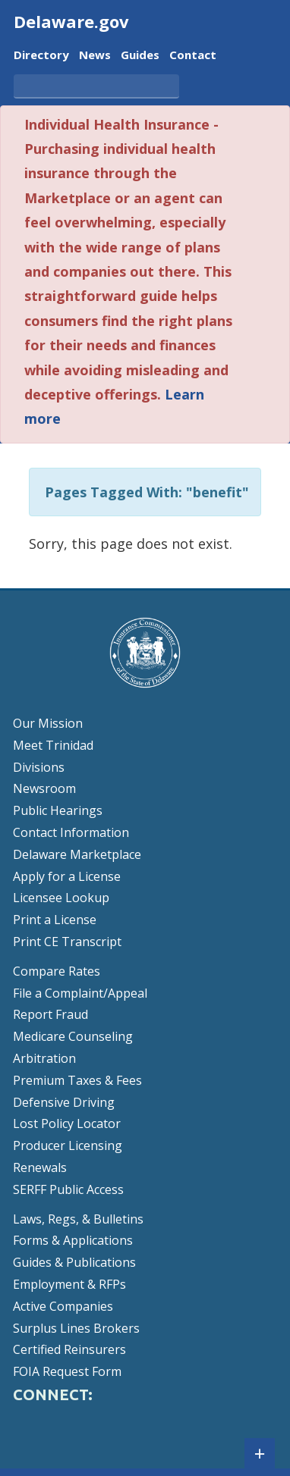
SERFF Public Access (68, 1189)
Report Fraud (50, 1014)
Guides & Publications (74, 1262)
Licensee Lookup (61, 897)
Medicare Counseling (73, 1036)
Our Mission (48, 723)
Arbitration (44, 1058)
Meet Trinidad (53, 745)
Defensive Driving (64, 1102)
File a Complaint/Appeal (80, 993)
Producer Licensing (67, 1145)
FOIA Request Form (67, 1371)
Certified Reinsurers (69, 1349)
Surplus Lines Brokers (76, 1328)
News (95, 56)
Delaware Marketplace (77, 854)
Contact (192, 56)
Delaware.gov (71, 21)
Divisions (39, 767)
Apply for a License (67, 876)
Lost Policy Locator (67, 1123)
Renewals (40, 1167)
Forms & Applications (73, 1240)
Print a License (54, 919)
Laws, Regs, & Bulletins (78, 1219)
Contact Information (71, 832)
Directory (41, 56)
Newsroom (44, 788)
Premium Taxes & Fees (77, 1080)
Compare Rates (56, 971)
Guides (140, 56)
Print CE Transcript (67, 941)
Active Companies (63, 1306)
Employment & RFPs (69, 1284)
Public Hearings (57, 810)
